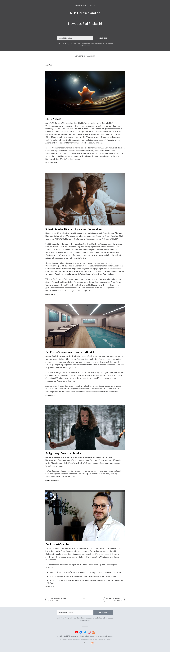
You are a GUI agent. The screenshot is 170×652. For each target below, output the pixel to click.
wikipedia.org (49, 395)
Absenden (103, 38)
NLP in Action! (53, 118)
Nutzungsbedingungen (87, 636)
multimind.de (49, 294)
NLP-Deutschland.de (85, 13)
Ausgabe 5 (85, 56)
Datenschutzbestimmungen (104, 636)
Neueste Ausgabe (81, 6)
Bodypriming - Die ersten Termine (63, 453)
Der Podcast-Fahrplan (57, 544)
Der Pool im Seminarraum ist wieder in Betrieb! (70, 352)
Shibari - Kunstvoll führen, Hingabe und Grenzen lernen (74, 229)
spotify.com (48, 587)
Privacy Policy (92, 639)
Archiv (92, 6)
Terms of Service (103, 639)
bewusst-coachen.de (51, 480)
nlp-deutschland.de (51, 163)
